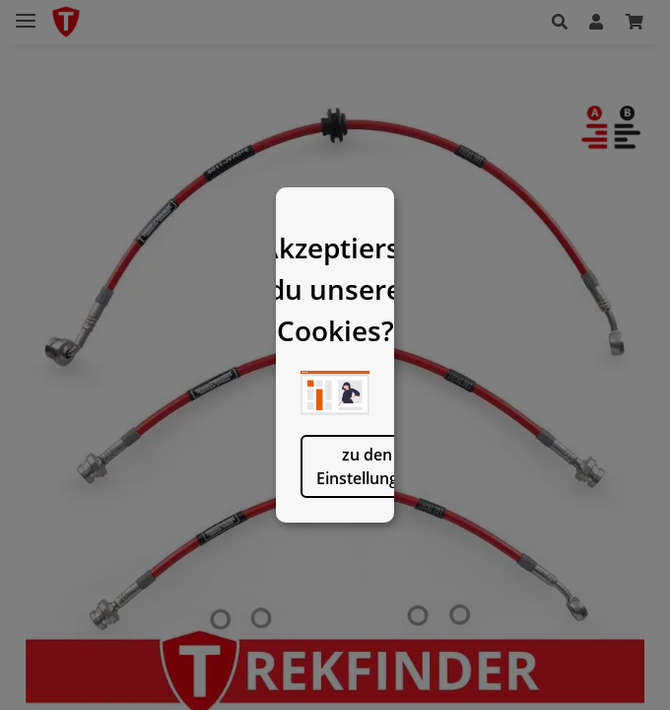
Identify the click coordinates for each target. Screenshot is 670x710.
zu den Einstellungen (234, 551)
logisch (436, 551)
